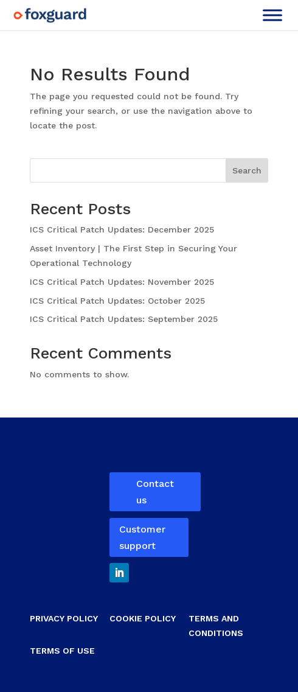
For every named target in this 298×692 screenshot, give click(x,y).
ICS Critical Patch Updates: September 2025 (125, 319)
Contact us (155, 492)
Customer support (142, 537)
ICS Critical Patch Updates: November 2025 (123, 282)
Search (247, 170)
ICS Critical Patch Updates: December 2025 (123, 229)
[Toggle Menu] (272, 15)
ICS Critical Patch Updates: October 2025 (119, 301)
